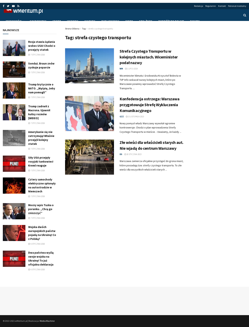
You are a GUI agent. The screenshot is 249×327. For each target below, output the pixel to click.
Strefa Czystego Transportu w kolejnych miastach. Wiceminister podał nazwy (149, 56)
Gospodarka (38, 21)
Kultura (89, 21)
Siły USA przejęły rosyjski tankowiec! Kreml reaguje (40, 161)
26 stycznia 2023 (132, 154)
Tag (84, 28)
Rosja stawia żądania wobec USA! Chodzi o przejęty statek (41, 45)
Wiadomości (13, 21)
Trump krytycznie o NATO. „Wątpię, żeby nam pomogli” (41, 88)
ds (121, 154)
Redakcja (198, 6)
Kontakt (222, 6)
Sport (56, 21)
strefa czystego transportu (100, 28)
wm (121, 68)
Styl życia (145, 21)
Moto (129, 21)
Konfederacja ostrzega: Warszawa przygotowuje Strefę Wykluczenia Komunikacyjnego (149, 104)
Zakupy (195, 21)
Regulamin (210, 6)
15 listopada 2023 (135, 116)
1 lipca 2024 (131, 68)
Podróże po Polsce (171, 21)
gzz (122, 116)
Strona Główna (72, 28)
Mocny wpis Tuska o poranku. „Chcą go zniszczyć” (41, 209)
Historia (72, 21)
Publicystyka (110, 21)
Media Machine (47, 320)
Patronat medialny (237, 6)
